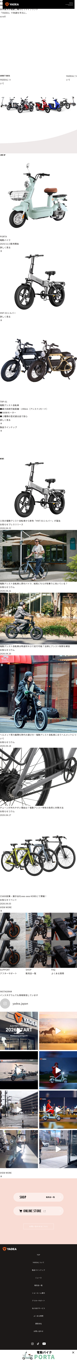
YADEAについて (38, 1262)
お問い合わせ (38, 1331)
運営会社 (38, 1323)
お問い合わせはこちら (38, 1226)
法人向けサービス (38, 1308)
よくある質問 (38, 1316)
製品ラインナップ (38, 1270)
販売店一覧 (38, 1285)
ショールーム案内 (38, 1293)
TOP (38, 1255)
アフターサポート (38, 1300)
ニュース (38, 1278)
